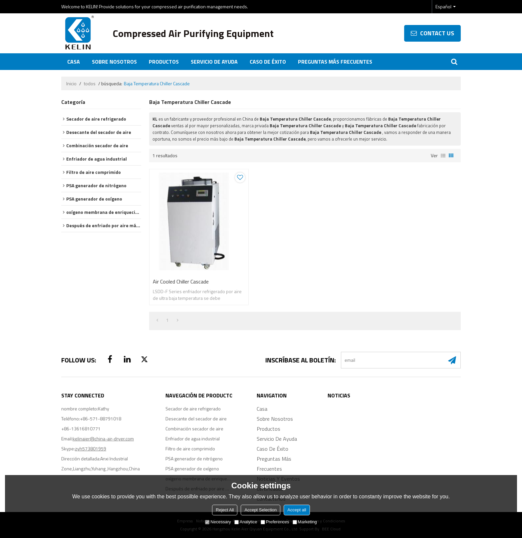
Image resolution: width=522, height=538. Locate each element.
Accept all (296, 509)
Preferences (275, 521)
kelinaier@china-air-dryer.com (103, 438)
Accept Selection (260, 509)
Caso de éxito (268, 62)
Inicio (71, 83)
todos (90, 83)
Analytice (245, 521)
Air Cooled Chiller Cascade (181, 281)
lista (443, 155)
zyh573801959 (90, 448)
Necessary (218, 521)
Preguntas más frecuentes (335, 62)
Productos (164, 62)
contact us (437, 33)
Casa (73, 62)
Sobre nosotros (114, 62)
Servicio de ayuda (214, 62)
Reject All (225, 509)
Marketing (305, 521)
